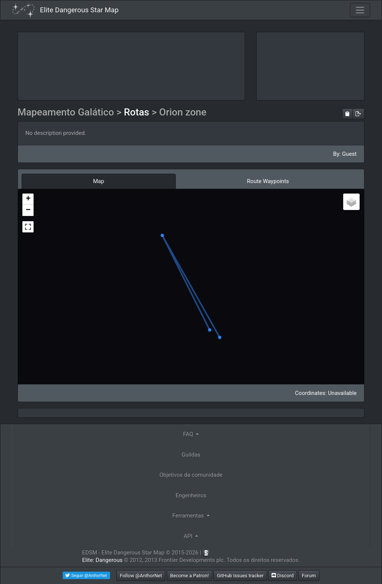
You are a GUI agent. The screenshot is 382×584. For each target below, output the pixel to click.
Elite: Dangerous (102, 560)
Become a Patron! (189, 575)
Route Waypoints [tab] (268, 181)
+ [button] (28, 199)
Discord (283, 575)
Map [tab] (98, 181)
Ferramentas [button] (188, 515)
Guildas (191, 454)
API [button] (189, 536)
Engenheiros (191, 495)
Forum (309, 575)
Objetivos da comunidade (190, 475)
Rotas (137, 112)
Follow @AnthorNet (141, 575)
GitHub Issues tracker (240, 575)
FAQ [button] (189, 434)
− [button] (28, 210)
